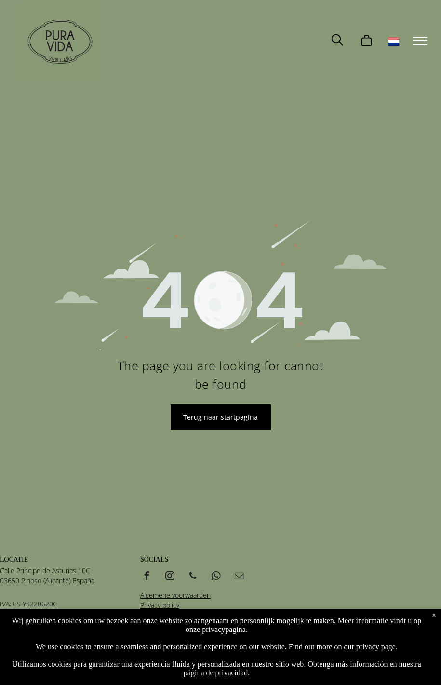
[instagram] (170, 577)
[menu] (419, 41)
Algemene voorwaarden (175, 595)
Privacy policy (159, 605)
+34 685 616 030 (26, 628)
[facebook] (147, 577)
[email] (239, 577)
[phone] (193, 577)
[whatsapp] (216, 577)
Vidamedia (199, 641)
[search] (337, 41)
